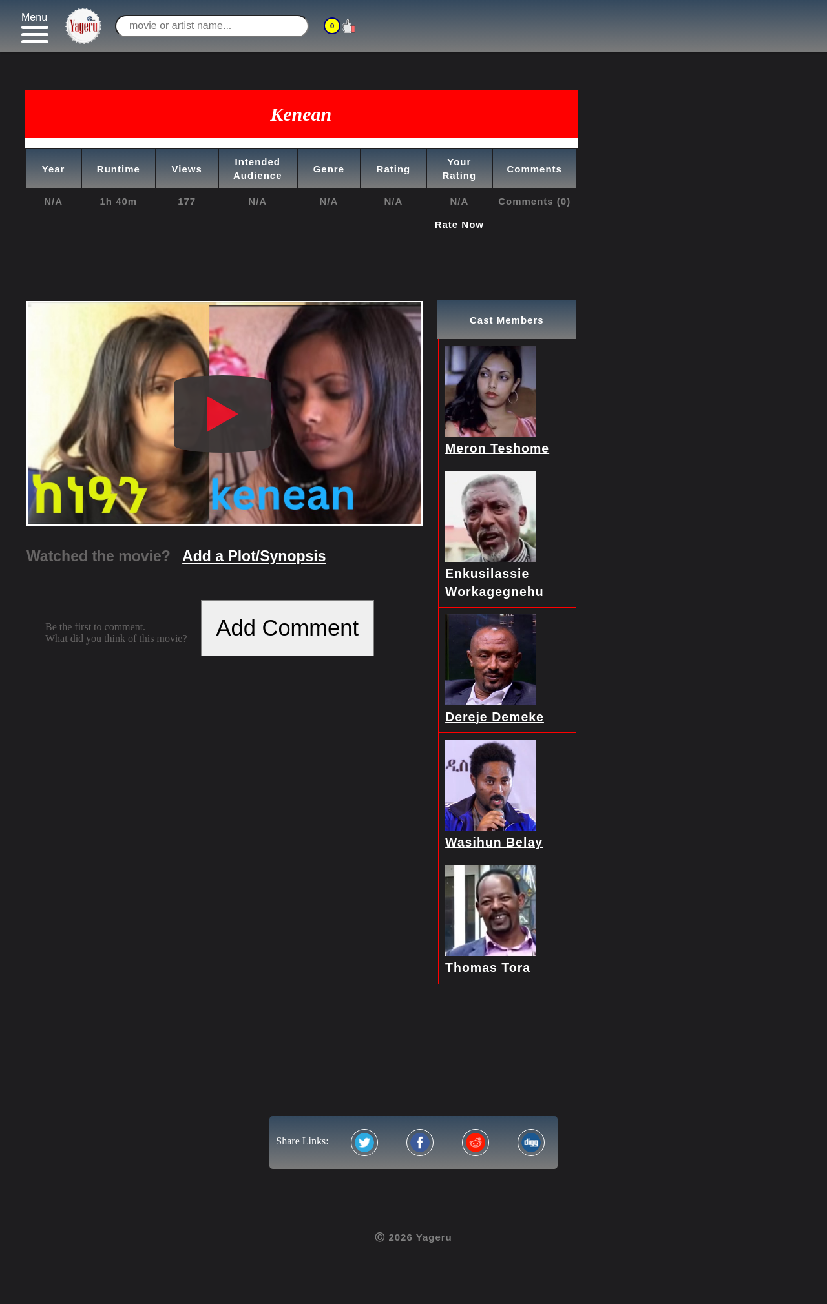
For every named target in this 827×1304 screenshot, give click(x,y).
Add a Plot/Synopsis (254, 556)
